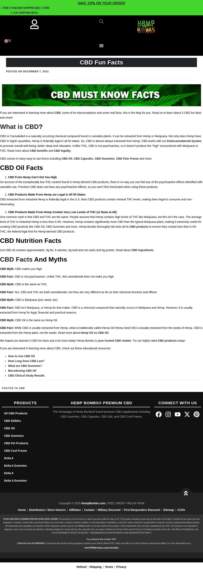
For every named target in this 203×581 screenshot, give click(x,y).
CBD (58, 112)
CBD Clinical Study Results (26, 375)
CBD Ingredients (142, 250)
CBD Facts (16, 259)
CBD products (138, 226)
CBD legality (62, 150)
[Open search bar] (101, 21)
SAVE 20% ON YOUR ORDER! (101, 3)
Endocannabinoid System (184, 141)
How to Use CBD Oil (21, 356)
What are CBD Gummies (24, 365)
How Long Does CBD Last (25, 361)
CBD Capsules (83, 158)
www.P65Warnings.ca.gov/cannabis (101, 548)
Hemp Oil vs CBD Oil (94, 332)
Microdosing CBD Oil (22, 370)
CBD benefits (39, 150)
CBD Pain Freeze (127, 158)
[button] (101, 45)
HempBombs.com (93, 503)
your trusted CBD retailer (114, 340)
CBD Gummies (105, 158)
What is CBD (19, 126)
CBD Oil (66, 158)
